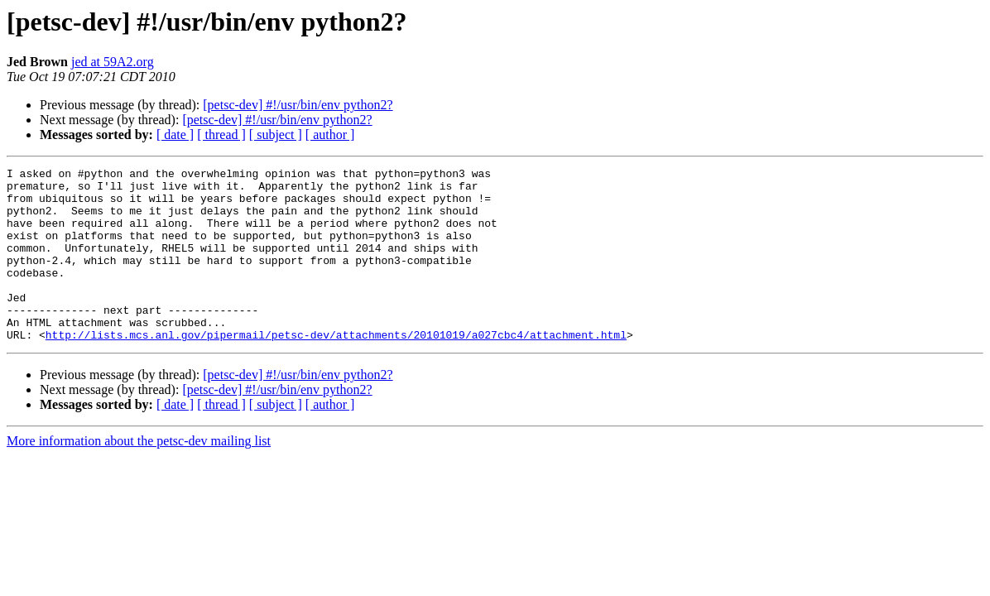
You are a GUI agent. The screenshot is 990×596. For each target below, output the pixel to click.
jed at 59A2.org (112, 62)
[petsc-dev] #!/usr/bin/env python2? (297, 105)
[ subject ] (275, 134)
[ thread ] (221, 134)
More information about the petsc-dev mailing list (139, 476)
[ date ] (175, 134)
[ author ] (330, 134)
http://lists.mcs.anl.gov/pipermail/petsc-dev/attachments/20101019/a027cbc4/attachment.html (336, 369)
